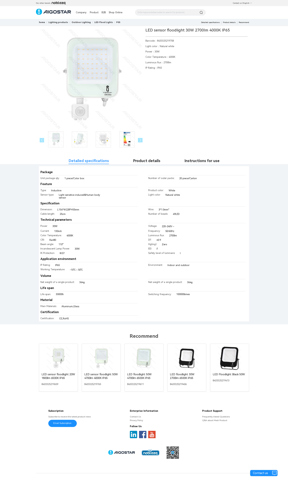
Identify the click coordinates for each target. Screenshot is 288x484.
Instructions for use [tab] (201, 161)
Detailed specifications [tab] (89, 161)
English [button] (247, 3)
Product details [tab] (146, 161)
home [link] (42, 22)
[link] (58, 22)
